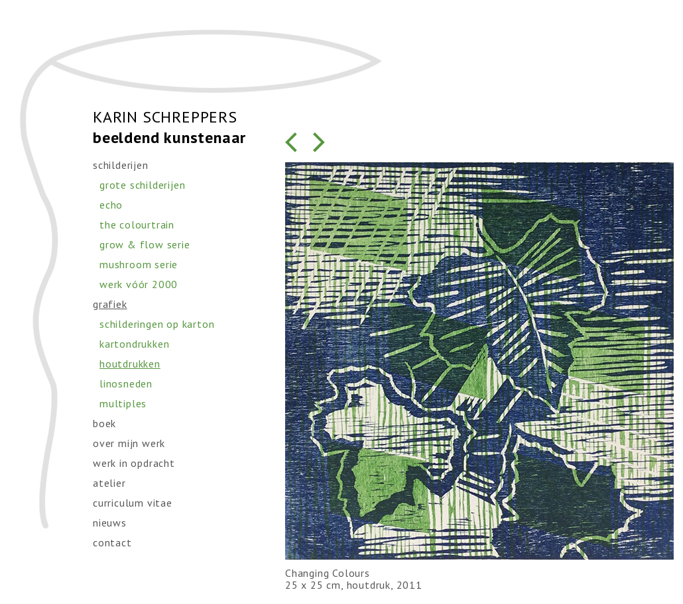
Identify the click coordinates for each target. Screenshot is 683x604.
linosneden (126, 383)
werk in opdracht (134, 463)
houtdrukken (129, 363)
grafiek (110, 304)
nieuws (110, 522)
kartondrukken (134, 343)
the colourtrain (136, 224)
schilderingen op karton (156, 323)
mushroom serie (138, 264)
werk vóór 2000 (138, 284)
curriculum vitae (132, 502)
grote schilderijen (142, 184)
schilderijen (121, 165)
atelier (109, 482)
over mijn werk (129, 443)
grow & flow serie (144, 244)
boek (104, 423)
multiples (123, 403)
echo (111, 204)
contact (112, 542)
